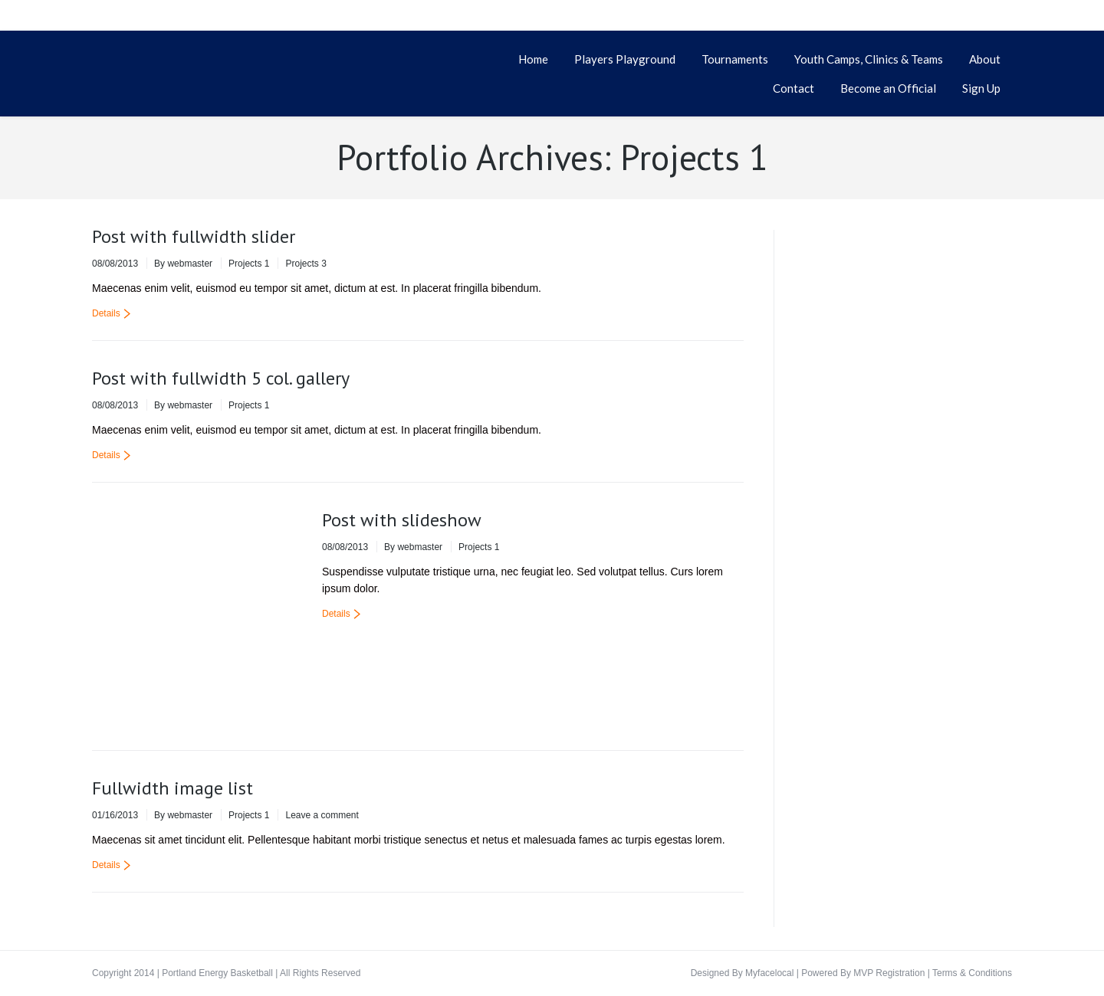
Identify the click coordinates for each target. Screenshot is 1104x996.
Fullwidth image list (172, 788)
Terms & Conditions (972, 973)
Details (106, 313)
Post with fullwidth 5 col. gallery (221, 378)
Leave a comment (321, 815)
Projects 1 (248, 263)
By (183, 263)
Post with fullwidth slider (193, 236)
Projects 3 (305, 263)
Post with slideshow (401, 520)
